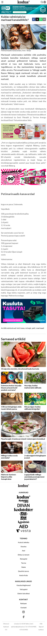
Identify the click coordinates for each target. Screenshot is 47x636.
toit (18, 328)
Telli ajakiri (24, 589)
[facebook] (33, 19)
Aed (23, 551)
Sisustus (23, 546)
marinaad (40, 328)
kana (22, 328)
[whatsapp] (40, 19)
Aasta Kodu (23, 575)
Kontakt (24, 608)
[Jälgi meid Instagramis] (23, 612)
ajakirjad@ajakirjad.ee (18, 627)
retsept (28, 328)
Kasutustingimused (23, 585)
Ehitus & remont (23, 555)
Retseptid (23, 559)
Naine (23, 567)
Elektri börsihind (23, 593)
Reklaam (23, 603)
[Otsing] (42, 2)
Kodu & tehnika (23, 542)
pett (34, 328)
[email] (44, 19)
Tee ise (23, 563)
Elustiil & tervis (23, 571)
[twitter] (37, 19)
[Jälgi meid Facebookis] (23, 617)
